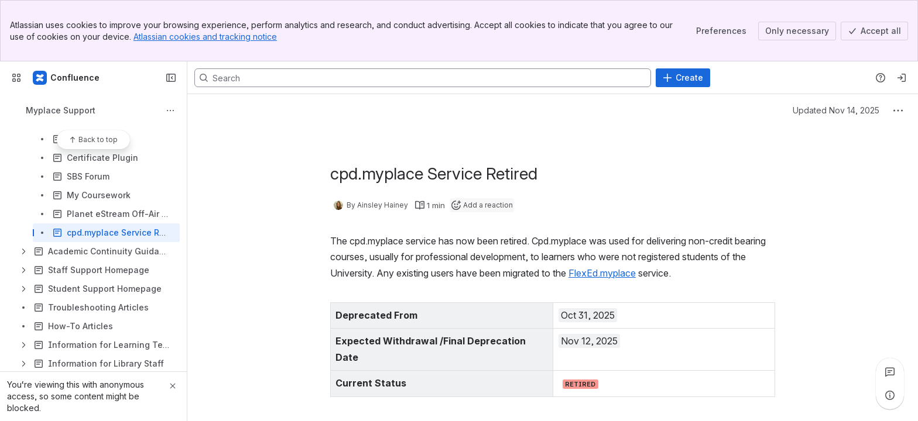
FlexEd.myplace (602, 273)
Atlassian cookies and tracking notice (205, 37)
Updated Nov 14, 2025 (836, 110)
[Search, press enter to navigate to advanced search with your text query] (422, 77)
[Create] (683, 77)
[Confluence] (66, 77)
